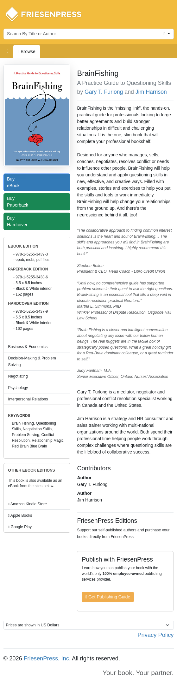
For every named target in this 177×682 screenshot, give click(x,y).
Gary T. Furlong (104, 92)
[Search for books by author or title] (81, 34)
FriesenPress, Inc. (47, 658)
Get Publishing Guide (107, 596)
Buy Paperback (19, 202)
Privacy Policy (155, 634)
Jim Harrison (151, 92)
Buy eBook (14, 182)
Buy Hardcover (18, 221)
